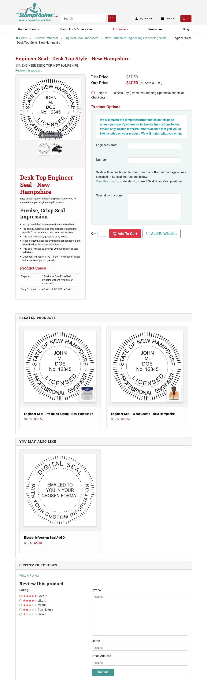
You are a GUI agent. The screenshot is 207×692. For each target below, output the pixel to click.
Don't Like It (38, 610)
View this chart (106, 181)
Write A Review (29, 575)
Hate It (34, 614)
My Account (143, 18)
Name (96, 641)
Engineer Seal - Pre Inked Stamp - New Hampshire (58, 414)
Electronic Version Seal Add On (45, 537)
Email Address (101, 656)
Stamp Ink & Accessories (75, 29)
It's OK (34, 605)
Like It (34, 600)
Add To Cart (125, 233)
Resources (155, 29)
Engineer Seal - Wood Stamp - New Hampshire (143, 414)
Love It (35, 596)
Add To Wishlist (161, 233)
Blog (186, 29)
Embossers (120, 29)
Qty (93, 233)
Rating (23, 590)
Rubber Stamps (28, 29)
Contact (170, 18)
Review (96, 590)
